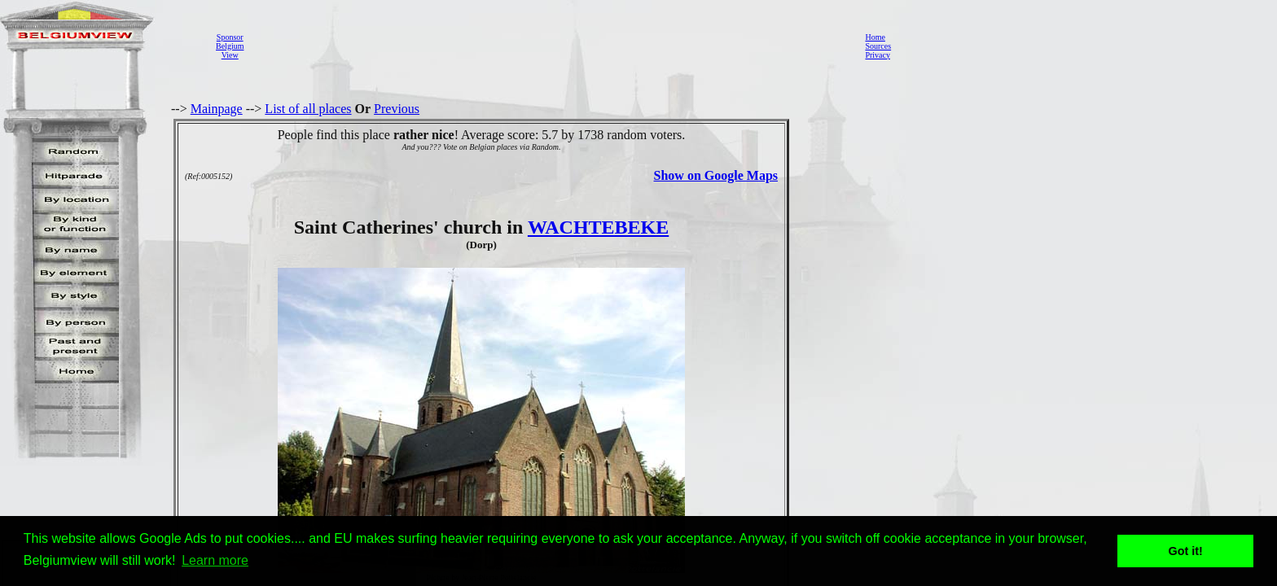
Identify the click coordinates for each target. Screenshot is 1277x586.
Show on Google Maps (716, 175)
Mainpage (217, 109)
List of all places (308, 109)
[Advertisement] (549, 45)
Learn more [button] (215, 560)
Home (874, 37)
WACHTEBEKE (598, 227)
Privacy (877, 54)
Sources (878, 46)
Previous (396, 109)
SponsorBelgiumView (230, 46)
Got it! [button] (1186, 551)
